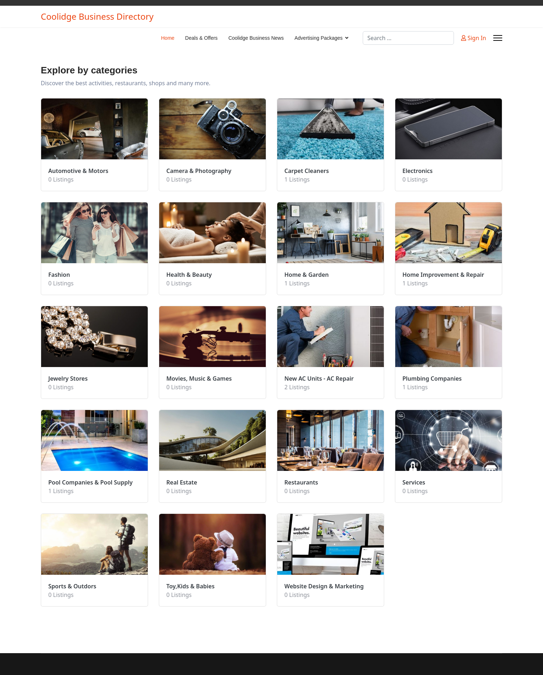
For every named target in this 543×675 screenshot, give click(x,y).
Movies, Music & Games (199, 378)
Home (167, 38)
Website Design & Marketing (324, 586)
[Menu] (497, 38)
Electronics (417, 171)
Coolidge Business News (256, 38)
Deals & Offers (201, 38)
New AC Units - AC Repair (319, 378)
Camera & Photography (198, 171)
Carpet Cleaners (306, 171)
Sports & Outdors (72, 586)
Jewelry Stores (68, 378)
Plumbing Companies (432, 378)
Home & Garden (306, 275)
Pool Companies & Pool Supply (90, 482)
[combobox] (408, 38)
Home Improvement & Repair (443, 275)
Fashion (59, 275)
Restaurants (301, 482)
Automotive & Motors (78, 171)
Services (413, 482)
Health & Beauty (189, 275)
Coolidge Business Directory (97, 16)
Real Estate (181, 482)
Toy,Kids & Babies (190, 586)
